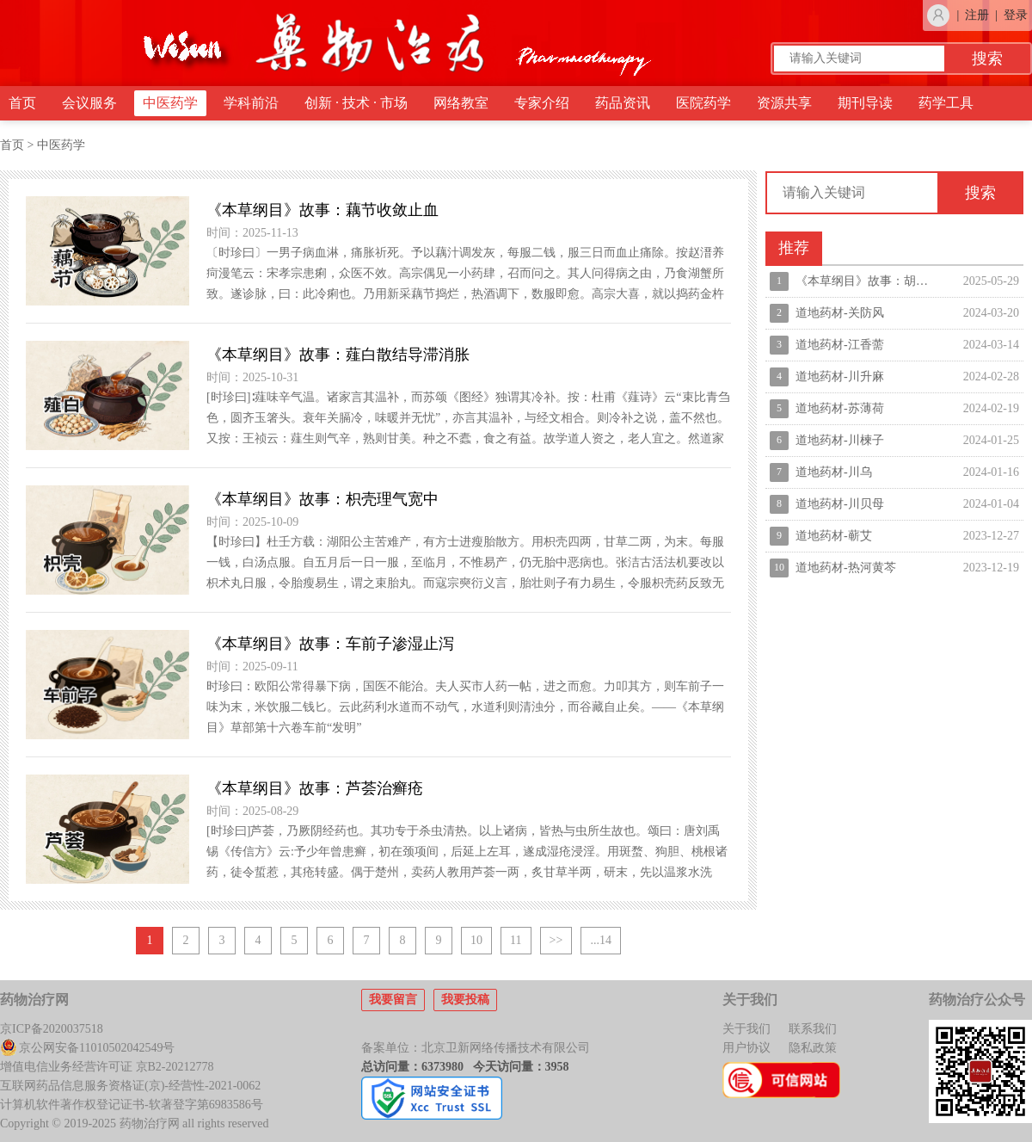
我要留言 (393, 999)
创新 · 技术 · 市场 (356, 103)
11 (515, 940)
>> (556, 940)
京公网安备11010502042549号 (87, 1047)
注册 (977, 15)
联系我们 (813, 1028)
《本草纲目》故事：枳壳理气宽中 (322, 499)
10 (476, 940)
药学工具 (946, 103)
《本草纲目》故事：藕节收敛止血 (322, 210)
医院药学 (703, 103)
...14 (600, 940)
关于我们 (746, 1028)
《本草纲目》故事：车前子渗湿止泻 (330, 643)
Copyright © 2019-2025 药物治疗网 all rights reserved (134, 1123)
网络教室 (460, 103)
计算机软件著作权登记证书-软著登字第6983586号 (131, 1104)
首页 (22, 103)
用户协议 (746, 1047)
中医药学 (170, 103)
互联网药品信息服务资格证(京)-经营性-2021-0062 (130, 1085)
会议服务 (89, 103)
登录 (1016, 15)
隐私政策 (813, 1047)
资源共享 (784, 103)
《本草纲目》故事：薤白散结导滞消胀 (338, 354)
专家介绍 (541, 103)
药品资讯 (622, 103)
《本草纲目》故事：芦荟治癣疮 (314, 788)
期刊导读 (865, 103)
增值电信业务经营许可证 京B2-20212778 (107, 1066)
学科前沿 (251, 103)
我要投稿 (465, 999)
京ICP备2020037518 (51, 1028)
